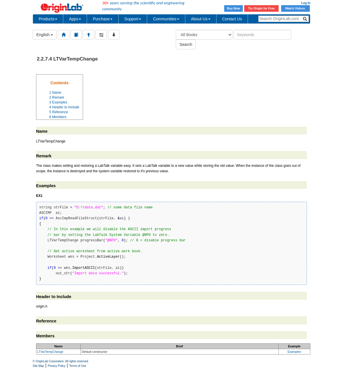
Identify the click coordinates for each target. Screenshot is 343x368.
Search (186, 44)
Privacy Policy (57, 365)
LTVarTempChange (50, 351)
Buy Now (233, 8)
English (44, 34)
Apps (75, 19)
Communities (166, 19)
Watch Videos (295, 8)
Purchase (103, 19)
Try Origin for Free (261, 8)
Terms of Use (77, 365)
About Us (200, 19)
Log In (305, 3)
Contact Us (232, 19)
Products (48, 19)
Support (132, 19)
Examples (294, 351)
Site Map (38, 365)
